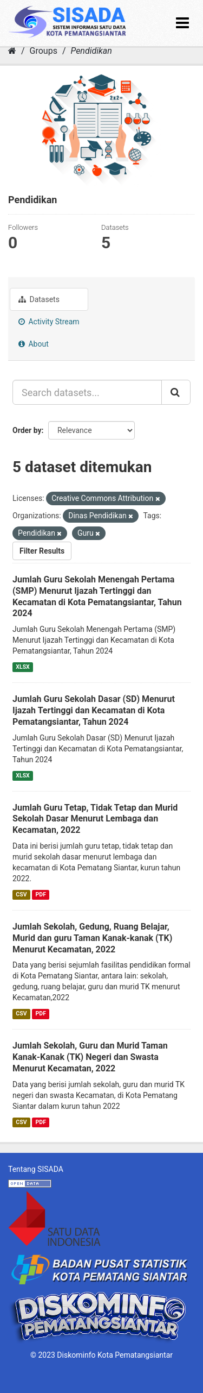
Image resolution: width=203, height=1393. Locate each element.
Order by (27, 430)
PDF (41, 894)
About (33, 344)
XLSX (22, 666)
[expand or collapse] (182, 23)
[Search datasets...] (87, 392)
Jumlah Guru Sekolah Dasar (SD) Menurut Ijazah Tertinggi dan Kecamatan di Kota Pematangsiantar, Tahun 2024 (93, 710)
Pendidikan (91, 51)
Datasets (39, 299)
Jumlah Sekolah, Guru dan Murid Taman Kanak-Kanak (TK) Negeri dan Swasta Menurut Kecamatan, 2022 (90, 1057)
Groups (43, 51)
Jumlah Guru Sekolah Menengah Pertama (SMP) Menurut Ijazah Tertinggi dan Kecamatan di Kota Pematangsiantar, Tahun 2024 (97, 596)
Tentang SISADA (35, 1169)
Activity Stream (49, 321)
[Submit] (176, 392)
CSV (21, 894)
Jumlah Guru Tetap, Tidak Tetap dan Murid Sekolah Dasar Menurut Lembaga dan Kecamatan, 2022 (95, 819)
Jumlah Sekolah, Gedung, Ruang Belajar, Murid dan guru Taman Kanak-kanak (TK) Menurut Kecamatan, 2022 (92, 938)
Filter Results (41, 551)
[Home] (12, 51)
